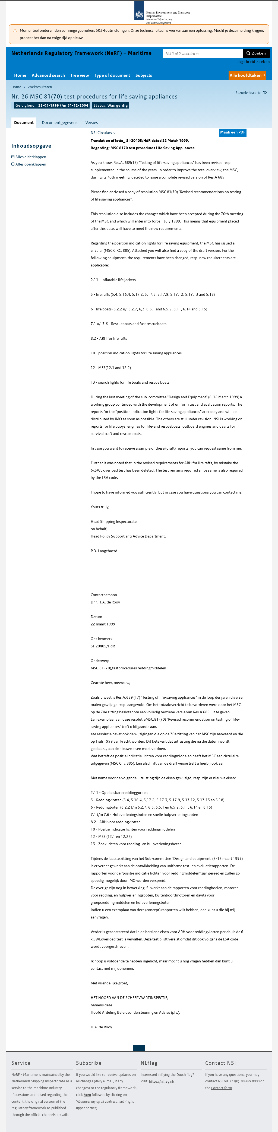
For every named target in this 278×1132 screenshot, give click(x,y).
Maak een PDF (232, 132)
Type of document (112, 75)
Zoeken (259, 53)
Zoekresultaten (40, 87)
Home (20, 75)
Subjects (143, 75)
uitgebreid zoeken (253, 61)
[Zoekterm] (203, 53)
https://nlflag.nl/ (161, 1081)
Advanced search (48, 75)
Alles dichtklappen (30, 156)
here (87, 1094)
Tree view (79, 75)
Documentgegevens (59, 122)
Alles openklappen (30, 164)
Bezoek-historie (248, 92)
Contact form (221, 1088)
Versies (92, 122)
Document (24, 122)
